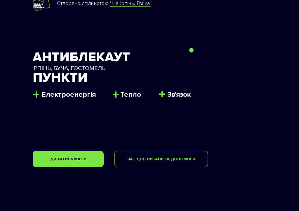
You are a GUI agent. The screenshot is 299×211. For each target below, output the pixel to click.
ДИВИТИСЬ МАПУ (68, 158)
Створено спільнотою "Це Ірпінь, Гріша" (104, 3)
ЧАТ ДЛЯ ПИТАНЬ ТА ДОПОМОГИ (161, 158)
